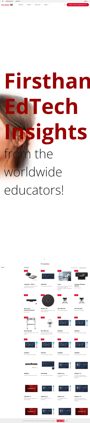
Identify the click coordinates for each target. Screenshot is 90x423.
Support (85, 1)
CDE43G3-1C (27, 396)
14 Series (7, 274)
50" (4, 298)
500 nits (5, 328)
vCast (59, 284)
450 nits (5, 326)
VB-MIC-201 (44, 308)
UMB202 (26, 373)
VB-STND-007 (61, 308)
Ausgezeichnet (82, 267)
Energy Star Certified (8, 368)
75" (4, 304)
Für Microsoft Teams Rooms (10, 291)
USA (59, 420)
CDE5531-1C (77, 396)
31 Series (7, 277)
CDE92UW (43, 284)
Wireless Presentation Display (10, 272)
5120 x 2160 (6, 321)
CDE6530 (26, 353)
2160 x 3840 (6, 317)
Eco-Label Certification (8, 366)
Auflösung (5, 315)
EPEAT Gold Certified (8, 372)
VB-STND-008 (78, 308)
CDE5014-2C (44, 396)
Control (4, 345)
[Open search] (65, 4)
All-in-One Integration (8, 360)
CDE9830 (76, 353)
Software (29, 4)
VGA (4, 336)
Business (18, 1)
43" (4, 296)
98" (4, 310)
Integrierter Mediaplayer (9, 359)
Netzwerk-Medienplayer (9, 285)
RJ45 (4, 347)
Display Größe (5, 294)
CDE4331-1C (77, 373)
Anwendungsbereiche (7, 270)
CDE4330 (60, 331)
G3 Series (7, 279)
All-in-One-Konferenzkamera (29, 309)
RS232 (5, 349)
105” (4, 312)
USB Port (5, 340)
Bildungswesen (9, 1)
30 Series (7, 275)
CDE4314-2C (61, 373)
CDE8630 (60, 353)
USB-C (5, 342)
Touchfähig (6, 355)
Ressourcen (37, 4)
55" (4, 300)
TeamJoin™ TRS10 (29, 284)
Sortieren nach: (74, 267)
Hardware (20, 4)
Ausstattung (5, 332)
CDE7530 (43, 353)
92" (4, 308)
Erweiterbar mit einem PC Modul (10, 357)
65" (4, 302)
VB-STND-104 (45, 331)
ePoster (5, 283)
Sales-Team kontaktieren (76, 4)
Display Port (6, 338)
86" (4, 306)
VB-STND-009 (28, 331)
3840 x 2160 (6, 319)
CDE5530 (76, 331)
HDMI (4, 334)
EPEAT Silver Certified (8, 370)
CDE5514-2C (61, 396)
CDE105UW (44, 373)
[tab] (44, 259)
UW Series (7, 281)
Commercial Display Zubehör (10, 289)
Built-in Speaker (7, 362)
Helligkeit (4, 325)
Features (4, 353)
